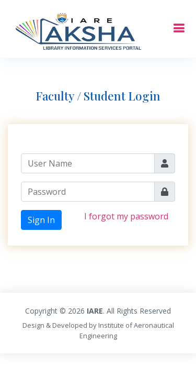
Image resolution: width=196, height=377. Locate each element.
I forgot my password (126, 216)
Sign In (41, 220)
